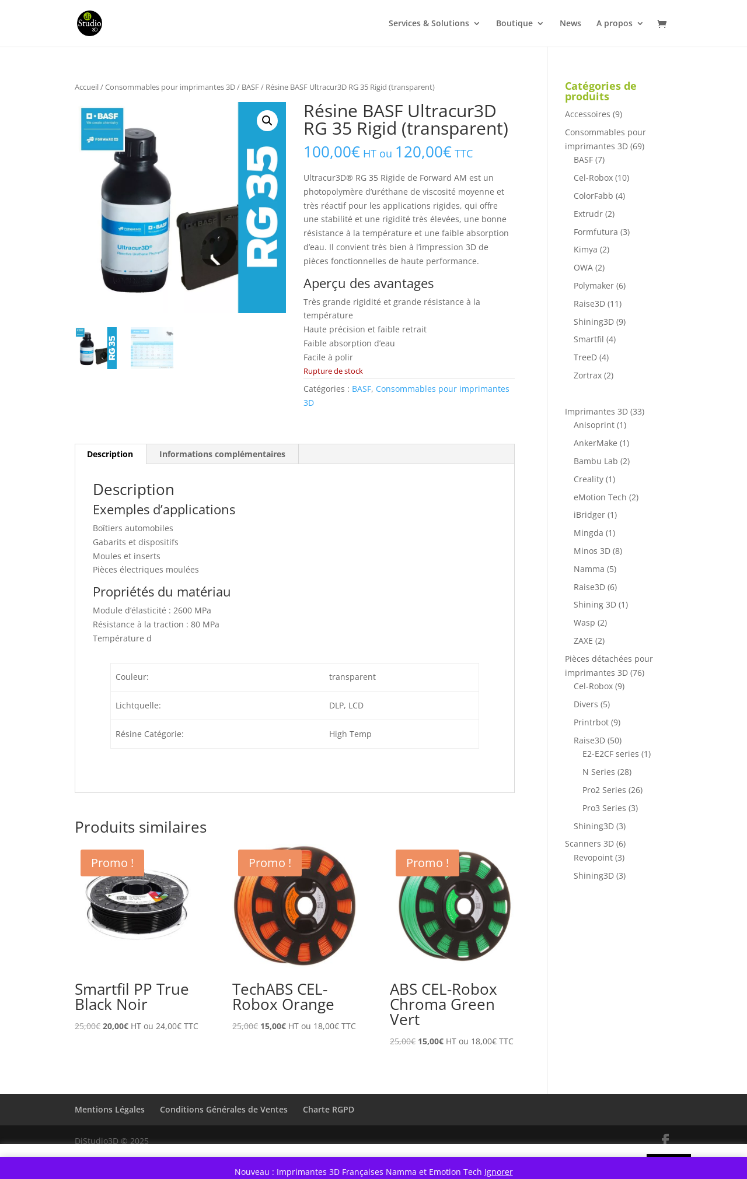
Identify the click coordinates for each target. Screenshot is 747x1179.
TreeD (585, 357)
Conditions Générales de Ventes (224, 1109)
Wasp (584, 622)
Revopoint (593, 857)
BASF (250, 87)
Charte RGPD (328, 1109)
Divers (586, 704)
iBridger (589, 514)
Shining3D (594, 321)
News (570, 24)
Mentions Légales (110, 1109)
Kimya (586, 249)
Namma (589, 568)
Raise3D (589, 303)
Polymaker (594, 285)
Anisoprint (594, 424)
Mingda (588, 532)
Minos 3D (592, 550)
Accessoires (587, 114)
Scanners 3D (589, 843)
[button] (267, 120)
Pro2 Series (604, 789)
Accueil (87, 87)
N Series (598, 771)
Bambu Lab (596, 460)
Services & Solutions (429, 24)
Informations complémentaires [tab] (222, 453)
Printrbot (591, 722)
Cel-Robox (593, 177)
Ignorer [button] (498, 1171)
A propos (614, 24)
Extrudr (588, 213)
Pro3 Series (604, 807)
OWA (583, 267)
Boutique (514, 24)
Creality (588, 479)
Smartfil (589, 339)
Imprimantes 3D (596, 411)
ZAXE (583, 640)
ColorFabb (593, 195)
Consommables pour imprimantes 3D (170, 87)
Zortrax (588, 375)
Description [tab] (110, 453)
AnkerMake (595, 442)
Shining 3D (595, 604)
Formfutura (596, 231)
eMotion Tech (600, 497)
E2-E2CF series (610, 753)
